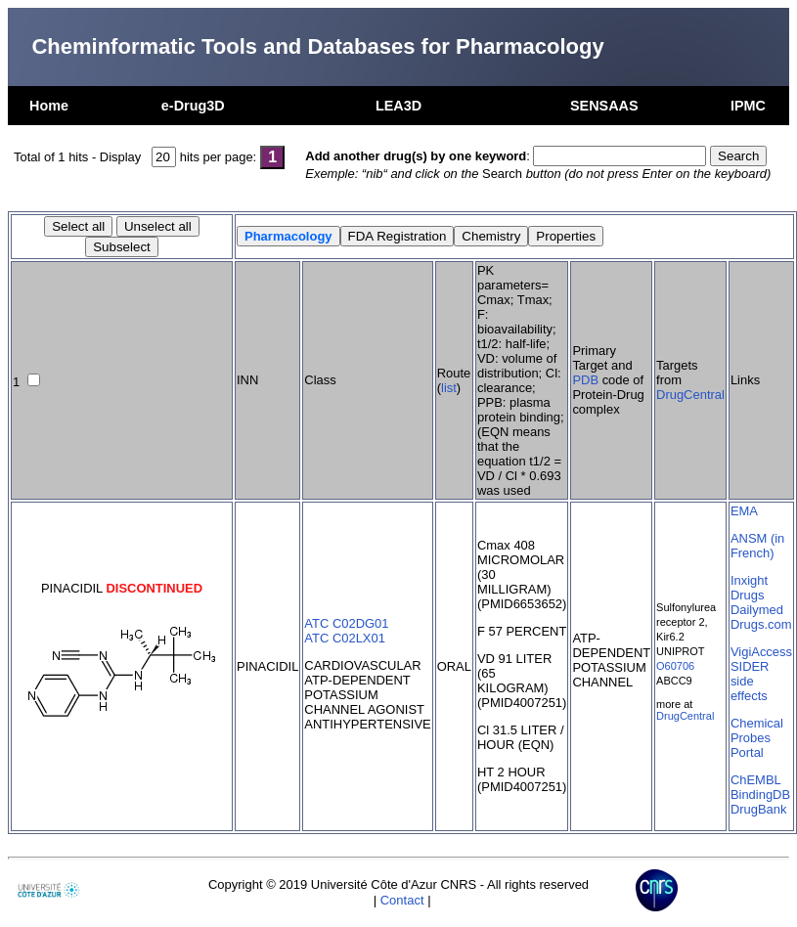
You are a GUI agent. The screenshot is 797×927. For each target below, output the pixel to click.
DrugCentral (690, 394)
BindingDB (760, 794)
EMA (744, 511)
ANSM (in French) (757, 545)
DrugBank (759, 809)
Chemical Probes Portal (757, 738)
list (449, 387)
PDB (585, 380)
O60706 (675, 666)
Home (48, 105)
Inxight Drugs (749, 587)
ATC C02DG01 (346, 623)
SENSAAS (604, 105)
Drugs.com (761, 624)
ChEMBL (756, 779)
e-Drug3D (193, 105)
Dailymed (757, 609)
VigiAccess (761, 651)
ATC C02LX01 (344, 638)
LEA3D (398, 105)
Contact (402, 900)
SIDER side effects (750, 681)
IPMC (748, 105)
